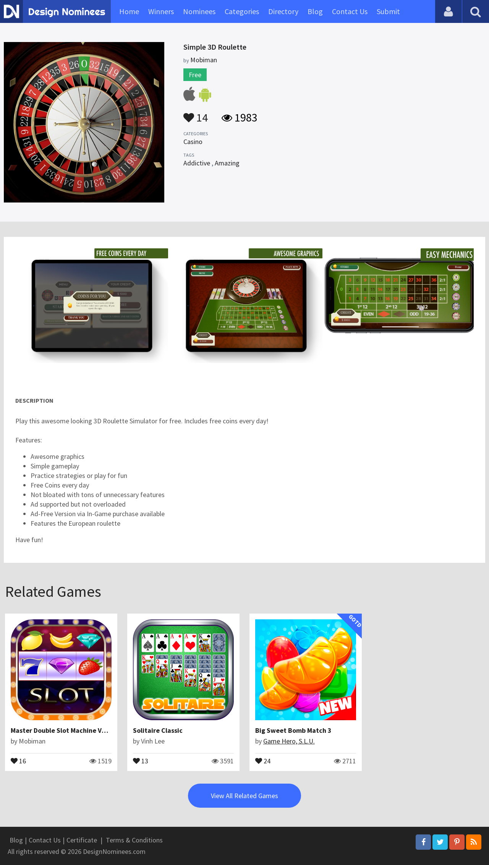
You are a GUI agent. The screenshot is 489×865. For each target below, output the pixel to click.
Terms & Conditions (134, 840)
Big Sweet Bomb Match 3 (293, 730)
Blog (315, 11)
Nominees (199, 11)
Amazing (227, 163)
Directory (283, 11)
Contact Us (350, 11)
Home (129, 11)
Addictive (196, 163)
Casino (192, 141)
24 (262, 760)
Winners (161, 11)
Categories (242, 11)
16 (18, 760)
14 (195, 114)
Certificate (81, 840)
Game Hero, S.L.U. (289, 741)
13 (140, 760)
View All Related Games (244, 795)
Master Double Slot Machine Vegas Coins (72, 730)
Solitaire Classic (158, 730)
